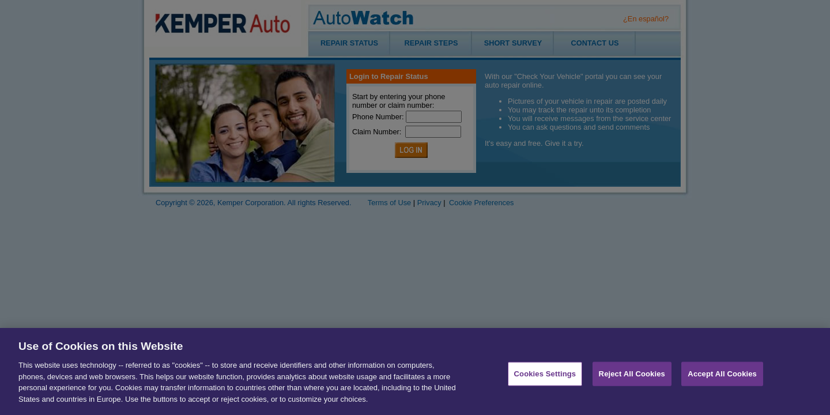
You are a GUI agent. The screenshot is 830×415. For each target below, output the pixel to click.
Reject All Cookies (632, 378)
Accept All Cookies (722, 378)
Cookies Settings (545, 378)
